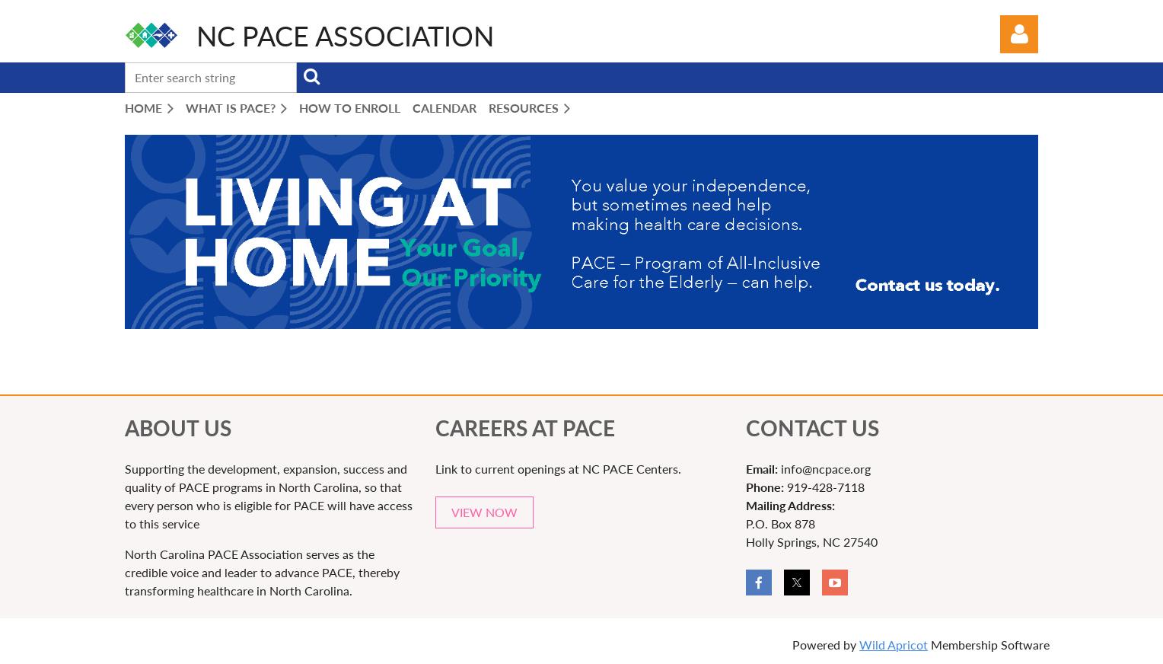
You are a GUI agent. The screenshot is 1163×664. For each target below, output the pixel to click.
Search (311, 76)
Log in (1019, 34)
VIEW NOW (484, 512)
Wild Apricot (893, 644)
